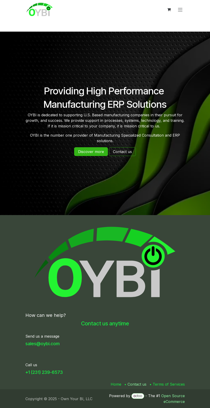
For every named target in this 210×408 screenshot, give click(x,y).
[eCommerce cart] (169, 9)
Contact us (137, 384)
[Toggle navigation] (180, 9)
